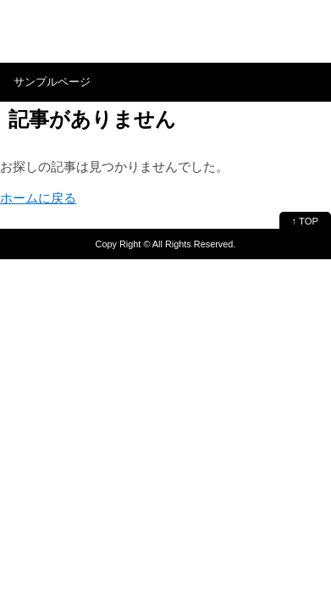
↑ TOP (305, 221)
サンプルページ (52, 81)
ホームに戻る (38, 198)
